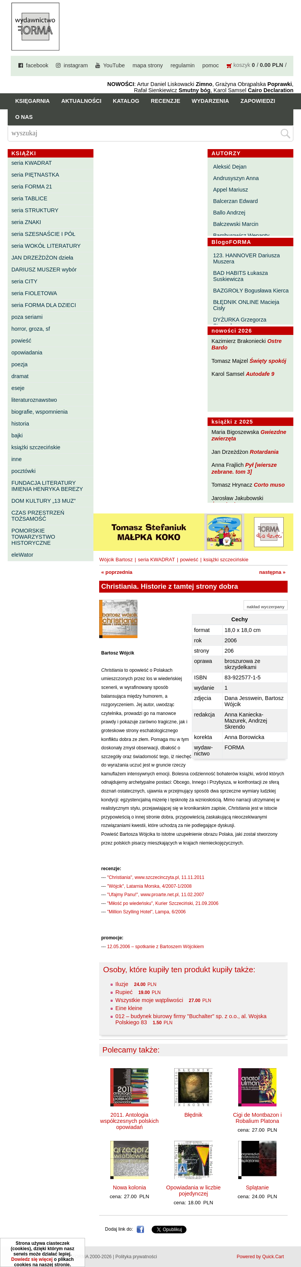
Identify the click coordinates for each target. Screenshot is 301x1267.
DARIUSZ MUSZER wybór (44, 269)
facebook (37, 65)
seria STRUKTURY (35, 210)
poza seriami (27, 317)
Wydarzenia (210, 101)
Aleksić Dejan (229, 167)
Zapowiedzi (257, 101)
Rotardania (264, 452)
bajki (17, 435)
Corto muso (269, 485)
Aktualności (81, 101)
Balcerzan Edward (235, 201)
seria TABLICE (29, 198)
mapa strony (148, 65)
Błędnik (193, 1115)
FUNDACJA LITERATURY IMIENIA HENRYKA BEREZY (47, 486)
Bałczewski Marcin (235, 224)
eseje (18, 388)
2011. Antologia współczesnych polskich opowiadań (129, 1121)
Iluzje (121, 984)
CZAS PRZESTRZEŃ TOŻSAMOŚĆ (37, 516)
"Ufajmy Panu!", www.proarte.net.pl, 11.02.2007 (155, 894)
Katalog (126, 101)
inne (16, 459)
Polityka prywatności (136, 1256)
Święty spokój (268, 361)
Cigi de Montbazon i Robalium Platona (257, 1118)
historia (20, 424)
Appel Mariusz (230, 190)
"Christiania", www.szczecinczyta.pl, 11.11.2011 (155, 877)
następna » (272, 572)
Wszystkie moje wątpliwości (149, 1000)
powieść (21, 341)
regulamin (182, 65)
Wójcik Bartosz (116, 559)
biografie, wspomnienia (39, 412)
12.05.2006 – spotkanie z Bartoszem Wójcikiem (155, 946)
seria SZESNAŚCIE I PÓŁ (43, 234)
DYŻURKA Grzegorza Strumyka (239, 323)
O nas (24, 117)
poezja (19, 364)
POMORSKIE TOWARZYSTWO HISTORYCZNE (33, 537)
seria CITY (24, 281)
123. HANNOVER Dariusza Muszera (246, 258)
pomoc (210, 65)
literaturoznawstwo (34, 400)
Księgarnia (32, 101)
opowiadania (27, 352)
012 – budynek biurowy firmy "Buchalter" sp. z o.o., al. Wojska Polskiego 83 (191, 1019)
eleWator (22, 555)
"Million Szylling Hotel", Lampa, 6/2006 (146, 912)
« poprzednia (116, 572)
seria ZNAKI (26, 222)
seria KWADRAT (31, 163)
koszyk (242, 65)
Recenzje (165, 101)
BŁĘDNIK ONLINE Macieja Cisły (246, 305)
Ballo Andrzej (229, 213)
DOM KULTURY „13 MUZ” (43, 501)
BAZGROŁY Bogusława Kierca (250, 291)
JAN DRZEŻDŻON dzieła (42, 258)
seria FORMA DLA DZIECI (43, 305)
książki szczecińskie (36, 447)
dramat (20, 376)
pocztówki (23, 471)
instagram (76, 65)
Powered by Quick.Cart (260, 1256)
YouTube (114, 65)
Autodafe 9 (260, 374)
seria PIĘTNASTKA (35, 175)
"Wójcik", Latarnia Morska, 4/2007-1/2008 (149, 886)
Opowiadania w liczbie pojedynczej (193, 1190)
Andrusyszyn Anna (235, 178)
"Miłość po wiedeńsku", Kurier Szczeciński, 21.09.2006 (163, 903)
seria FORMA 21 (31, 187)
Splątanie (257, 1187)
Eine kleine (128, 1008)
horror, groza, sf (30, 329)
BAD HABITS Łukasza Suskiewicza (240, 276)
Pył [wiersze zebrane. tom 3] (243, 468)
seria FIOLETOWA (34, 293)
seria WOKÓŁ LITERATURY (46, 246)
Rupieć (124, 992)
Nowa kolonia (129, 1187)
